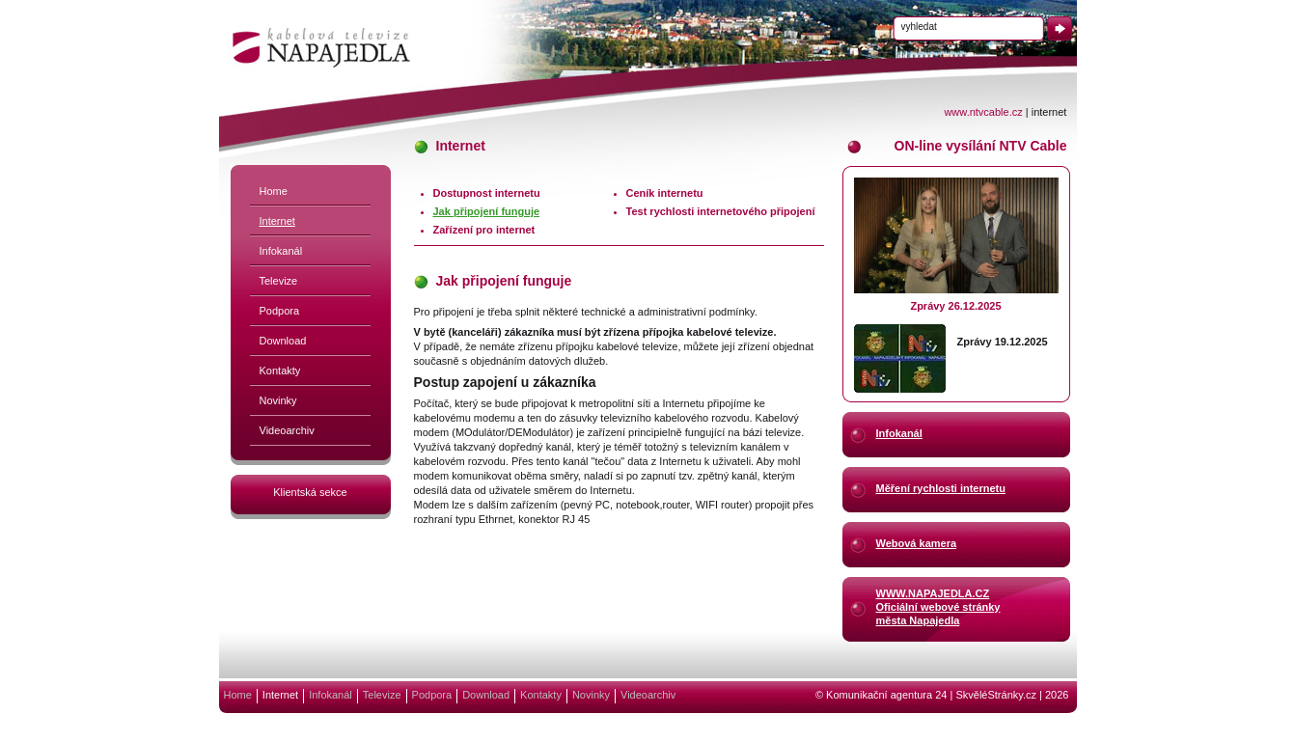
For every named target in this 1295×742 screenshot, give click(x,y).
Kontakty (280, 370)
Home (274, 191)
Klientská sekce (309, 492)
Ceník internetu (664, 193)
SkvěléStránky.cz (995, 695)
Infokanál (281, 251)
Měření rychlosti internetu (941, 488)
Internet (277, 221)
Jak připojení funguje (486, 211)
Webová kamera (916, 543)
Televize (279, 281)
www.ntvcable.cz (983, 112)
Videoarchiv (287, 430)
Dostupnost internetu (486, 193)
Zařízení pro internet (484, 229)
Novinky (278, 400)
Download (283, 340)
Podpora (280, 310)
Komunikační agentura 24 (886, 695)
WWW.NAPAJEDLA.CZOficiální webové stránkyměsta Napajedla (938, 606)
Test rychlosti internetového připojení (720, 211)
